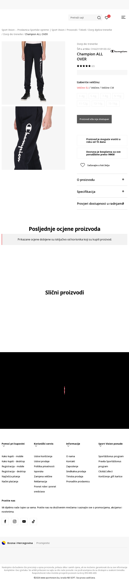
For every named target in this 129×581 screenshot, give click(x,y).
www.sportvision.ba (50, 577)
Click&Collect (105, 471)
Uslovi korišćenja (43, 456)
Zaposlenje (72, 466)
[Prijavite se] (107, 17)
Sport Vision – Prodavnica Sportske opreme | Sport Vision (33, 29)
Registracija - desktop (14, 471)
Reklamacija (40, 481)
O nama (70, 456)
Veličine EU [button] (83, 87)
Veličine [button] (95, 87)
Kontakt (70, 461)
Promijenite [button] (43, 543)
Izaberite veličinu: (88, 82)
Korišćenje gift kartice (110, 476)
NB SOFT (71, 577)
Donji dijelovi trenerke (100, 29)
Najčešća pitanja (11, 476)
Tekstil (82, 29)
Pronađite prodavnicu (78, 481)
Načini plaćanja (10, 481)
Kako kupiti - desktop (13, 461)
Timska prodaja (74, 476)
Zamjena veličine (43, 476)
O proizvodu (100, 179)
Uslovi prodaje (42, 461)
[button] (85, 17)
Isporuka (38, 471)
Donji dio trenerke (13, 34)
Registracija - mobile (13, 466)
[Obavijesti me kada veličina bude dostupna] (82, 96)
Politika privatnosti (44, 466)
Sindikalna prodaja (76, 471)
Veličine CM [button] (107, 87)
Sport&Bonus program (111, 456)
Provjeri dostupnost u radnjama (100, 203)
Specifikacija (100, 191)
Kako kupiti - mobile (12, 456)
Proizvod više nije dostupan (94, 119)
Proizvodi (72, 29)
